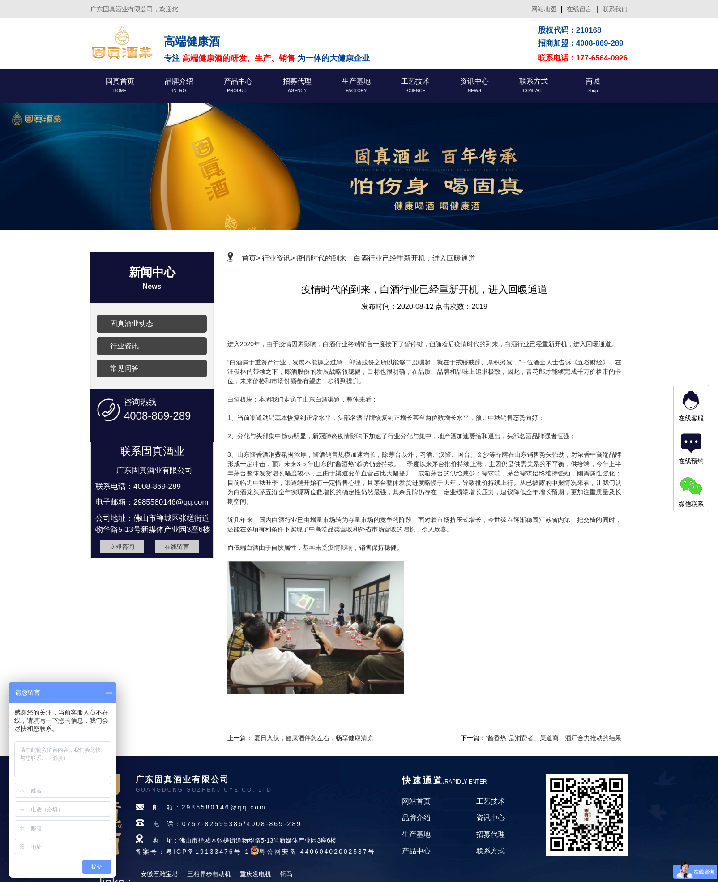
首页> (251, 258)
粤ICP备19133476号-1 (208, 851)
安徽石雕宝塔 (159, 874)
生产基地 (416, 834)
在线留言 (579, 9)
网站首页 (416, 801)
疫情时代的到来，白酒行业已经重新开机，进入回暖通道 (385, 258)
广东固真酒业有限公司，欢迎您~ (136, 9)
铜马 (286, 874)
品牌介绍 (416, 818)
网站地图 (543, 9)
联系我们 (615, 9)
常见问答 (124, 368)
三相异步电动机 (209, 874)
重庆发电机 (255, 874)
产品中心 (416, 851)
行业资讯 (124, 346)
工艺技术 (490, 801)
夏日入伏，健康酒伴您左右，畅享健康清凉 (313, 737)
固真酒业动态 (131, 323)
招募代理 (490, 834)
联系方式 (490, 851)
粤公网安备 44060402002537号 (317, 851)
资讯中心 (490, 818)
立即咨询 (121, 546)
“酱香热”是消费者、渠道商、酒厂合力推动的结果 (553, 737)
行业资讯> (278, 258)
